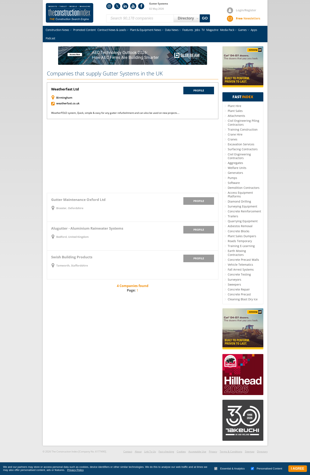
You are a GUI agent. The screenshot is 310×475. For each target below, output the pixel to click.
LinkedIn (125, 6)
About (138, 451)
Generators (235, 173)
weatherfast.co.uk (67, 103)
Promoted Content (84, 30)
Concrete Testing (239, 274)
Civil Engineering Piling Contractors (243, 122)
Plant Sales (235, 111)
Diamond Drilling (239, 201)
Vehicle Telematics (240, 265)
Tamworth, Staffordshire (72, 265)
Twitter (117, 6)
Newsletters (248, 18)
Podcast (50, 38)
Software (234, 183)
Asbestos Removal (240, 226)
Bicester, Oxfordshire (69, 208)
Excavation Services (241, 144)
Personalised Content (266, 468)
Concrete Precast (239, 294)
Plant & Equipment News (145, 30)
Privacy (213, 451)
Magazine (212, 30)
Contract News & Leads (111, 30)
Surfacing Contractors (243, 149)
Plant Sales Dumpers (242, 236)
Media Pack (227, 30)
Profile (198, 90)
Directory (262, 451)
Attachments (236, 116)
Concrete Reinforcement (244, 211)
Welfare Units (237, 168)
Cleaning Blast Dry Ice (243, 299)
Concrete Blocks (238, 231)
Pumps (232, 178)
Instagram (109, 6)
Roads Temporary (240, 241)
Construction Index (69, 13)
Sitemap (249, 451)
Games (242, 30)
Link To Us (150, 451)
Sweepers (234, 284)
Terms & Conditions (231, 451)
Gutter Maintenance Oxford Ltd (78, 199)
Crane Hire (235, 134)
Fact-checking (166, 451)
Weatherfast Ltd (65, 89)
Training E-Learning (241, 246)
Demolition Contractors (243, 188)
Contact (127, 451)
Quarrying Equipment (243, 221)
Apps (254, 30)
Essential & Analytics (229, 468)
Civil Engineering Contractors (239, 156)
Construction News (57, 30)
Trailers (233, 216)
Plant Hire (234, 106)
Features (187, 30)
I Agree (297, 468)
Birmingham (64, 97)
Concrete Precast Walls (243, 260)
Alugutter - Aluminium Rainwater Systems (87, 228)
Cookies (181, 451)
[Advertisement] (132, 156)
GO (205, 18)
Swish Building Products (71, 257)
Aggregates (235, 163)
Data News (171, 30)
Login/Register (246, 10)
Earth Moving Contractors (237, 252)
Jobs (197, 30)
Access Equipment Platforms (240, 194)
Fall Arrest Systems (241, 269)
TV (203, 30)
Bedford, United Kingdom (72, 237)
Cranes (232, 139)
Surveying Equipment (242, 206)
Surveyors (234, 279)
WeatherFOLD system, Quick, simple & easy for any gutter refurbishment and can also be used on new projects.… (115, 113)
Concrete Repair (239, 289)
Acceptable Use (197, 451)
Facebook (141, 6)
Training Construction (243, 129)
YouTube (133, 6)
